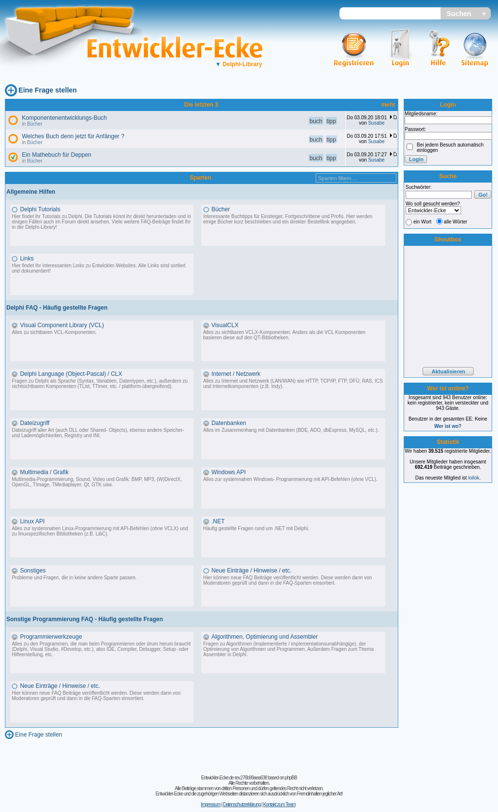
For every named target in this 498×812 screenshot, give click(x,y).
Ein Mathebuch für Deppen (56, 154)
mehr (388, 104)
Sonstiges (33, 570)
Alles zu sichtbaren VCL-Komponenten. (54, 332)
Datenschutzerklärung (241, 804)
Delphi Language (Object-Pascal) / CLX (71, 373)
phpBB (291, 777)
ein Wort (422, 221)
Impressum (210, 804)
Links (27, 258)
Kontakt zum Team (279, 804)
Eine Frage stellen (47, 90)
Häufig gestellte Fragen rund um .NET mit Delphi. (256, 528)
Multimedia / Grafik (44, 472)
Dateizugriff (34, 423)
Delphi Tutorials (40, 209)
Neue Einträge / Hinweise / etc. (252, 570)
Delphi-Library (238, 64)
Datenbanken (229, 423)
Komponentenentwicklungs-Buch (64, 117)
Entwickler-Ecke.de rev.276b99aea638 (234, 777)
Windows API (229, 472)
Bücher (35, 124)
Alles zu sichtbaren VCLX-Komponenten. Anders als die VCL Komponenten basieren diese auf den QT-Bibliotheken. (284, 335)
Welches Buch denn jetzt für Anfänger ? (73, 136)
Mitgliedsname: (421, 113)
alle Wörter (455, 221)
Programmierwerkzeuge (51, 636)
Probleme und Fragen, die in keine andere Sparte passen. (74, 577)
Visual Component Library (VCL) (62, 325)
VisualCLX (225, 325)
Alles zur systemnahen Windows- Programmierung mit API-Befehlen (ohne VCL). (290, 479)
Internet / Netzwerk (236, 373)
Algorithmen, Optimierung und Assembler (265, 636)
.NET (218, 521)
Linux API (32, 521)
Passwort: (415, 129)
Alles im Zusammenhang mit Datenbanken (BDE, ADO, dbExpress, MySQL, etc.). (291, 430)
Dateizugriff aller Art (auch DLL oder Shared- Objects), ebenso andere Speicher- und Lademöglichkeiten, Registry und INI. (98, 432)
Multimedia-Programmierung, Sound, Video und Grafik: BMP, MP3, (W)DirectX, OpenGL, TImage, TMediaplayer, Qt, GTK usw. (97, 482)
